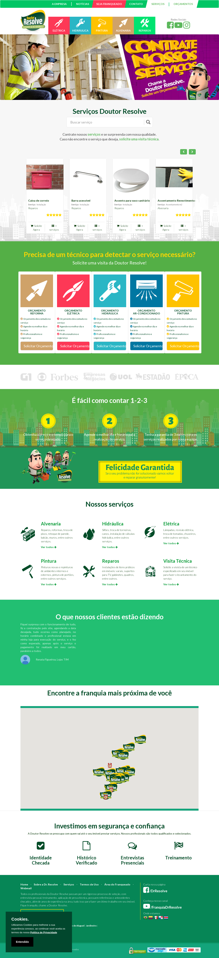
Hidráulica (112, 523)
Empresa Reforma (142, 929)
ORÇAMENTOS (183, 4)
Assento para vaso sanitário (132, 200)
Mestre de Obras (161, 925)
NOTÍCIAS (82, 4)
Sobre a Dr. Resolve (46, 884)
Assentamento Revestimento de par (180, 200)
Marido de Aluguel (74, 925)
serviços (94, 134)
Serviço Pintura (179, 929)
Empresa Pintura (123, 929)
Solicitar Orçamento (38, 346)
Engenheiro (146, 925)
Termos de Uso (89, 884)
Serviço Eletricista (161, 929)
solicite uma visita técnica (139, 139)
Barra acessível (80, 200)
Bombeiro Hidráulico (181, 925)
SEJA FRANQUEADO (109, 4)
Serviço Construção (77, 933)
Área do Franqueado (117, 884)
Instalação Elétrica (88, 929)
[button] (115, 779)
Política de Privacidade (43, 932)
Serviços (68, 884)
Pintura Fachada (106, 929)
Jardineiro (91, 925)
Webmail (26, 888)
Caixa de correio (38, 200)
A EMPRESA (59, 4)
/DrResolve (155, 891)
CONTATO (136, 4)
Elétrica (171, 523)
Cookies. (20, 919)
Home (24, 884)
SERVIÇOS (157, 4)
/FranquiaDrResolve (162, 907)
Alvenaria (163, 208)
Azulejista (73, 929)
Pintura (48, 561)
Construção (122, 925)
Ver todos (48, 547)
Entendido (22, 941)
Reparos (33, 208)
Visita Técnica (177, 561)
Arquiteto (134, 925)
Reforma (111, 925)
